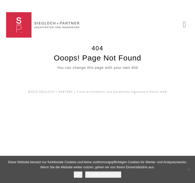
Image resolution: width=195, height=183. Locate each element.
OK (78, 174)
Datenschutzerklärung (103, 174)
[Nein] (188, 169)
